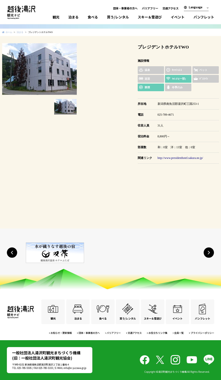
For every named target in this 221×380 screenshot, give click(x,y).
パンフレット (204, 17)
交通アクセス (170, 8)
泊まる (73, 17)
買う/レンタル (118, 17)
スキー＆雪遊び (150, 17)
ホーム (9, 32)
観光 (56, 17)
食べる (93, 17)
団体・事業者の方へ (125, 8)
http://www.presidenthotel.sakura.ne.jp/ (180, 157)
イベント (177, 17)
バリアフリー (150, 8)
